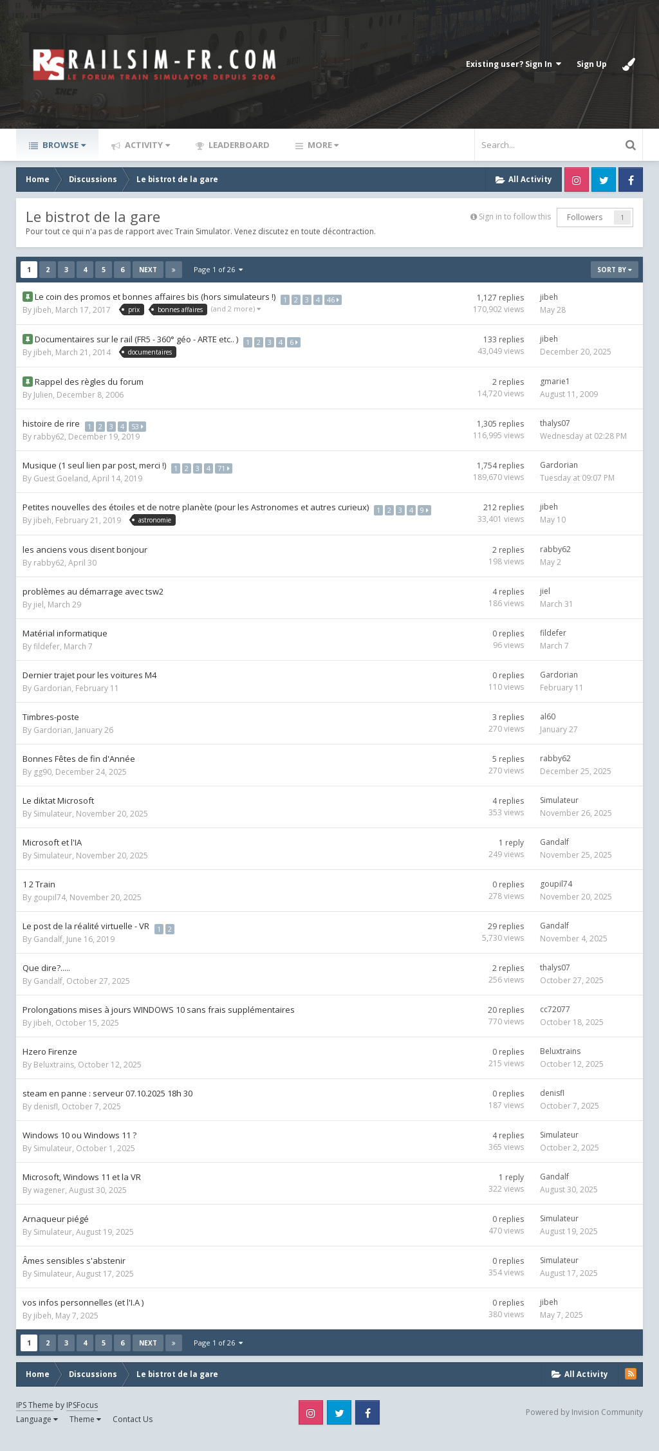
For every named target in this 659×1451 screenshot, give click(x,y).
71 (227, 465)
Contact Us (133, 1432)
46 (336, 296)
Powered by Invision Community (584, 1424)
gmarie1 (555, 381)
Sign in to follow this (515, 216)
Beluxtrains (53, 1077)
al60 (547, 729)
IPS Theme (34, 1417)
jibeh (42, 309)
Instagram (576, 179)
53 (141, 423)
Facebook (630, 179)
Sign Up (592, 64)
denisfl (45, 1119)
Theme (85, 1432)
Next (148, 269)
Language (37, 1432)
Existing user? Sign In (513, 64)
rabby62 (48, 436)
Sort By (614, 269)
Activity (146, 145)
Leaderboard (238, 145)
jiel (38, 617)
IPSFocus (82, 1417)
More (322, 145)
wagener (49, 1202)
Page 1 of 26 (218, 269)
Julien (43, 394)
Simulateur (52, 826)
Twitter (603, 179)
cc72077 (555, 1022)
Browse (63, 145)
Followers (584, 217)
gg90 (42, 784)
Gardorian (559, 464)
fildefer (46, 659)
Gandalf (554, 854)
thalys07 (555, 423)
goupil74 (49, 910)
